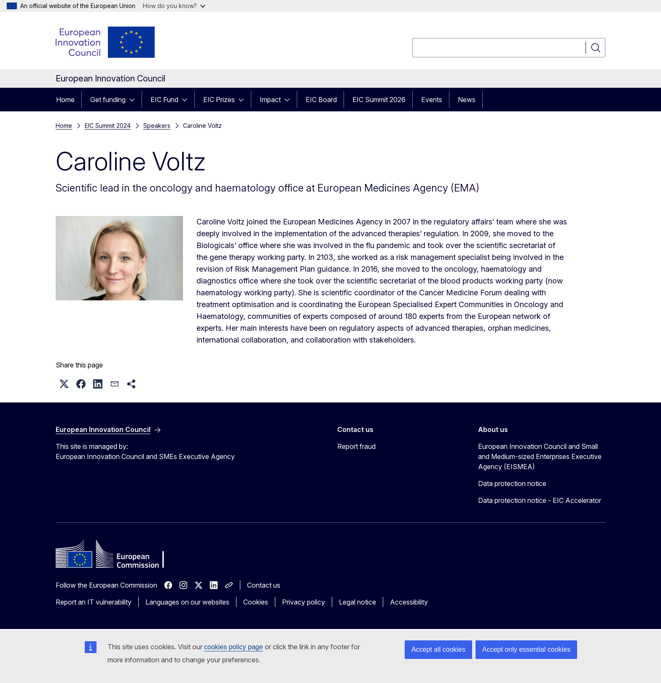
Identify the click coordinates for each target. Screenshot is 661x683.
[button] (64, 384)
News (467, 99)
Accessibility (409, 602)
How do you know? (174, 5)
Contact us (263, 585)
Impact (270, 99)
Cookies (255, 602)
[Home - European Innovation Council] (106, 42)
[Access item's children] (134, 99)
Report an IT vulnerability (94, 602)
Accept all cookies (438, 649)
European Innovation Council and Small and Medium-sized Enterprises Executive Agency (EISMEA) (540, 456)
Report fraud (356, 446)
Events (431, 99)
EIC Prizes (219, 99)
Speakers (156, 125)
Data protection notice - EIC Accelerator (539, 500)
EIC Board (321, 99)
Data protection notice (512, 483)
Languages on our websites (187, 602)
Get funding (108, 99)
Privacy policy (303, 602)
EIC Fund (164, 99)
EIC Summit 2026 (379, 99)
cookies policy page (233, 647)
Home (65, 99)
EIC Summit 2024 (108, 125)
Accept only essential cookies (526, 649)
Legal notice (357, 602)
